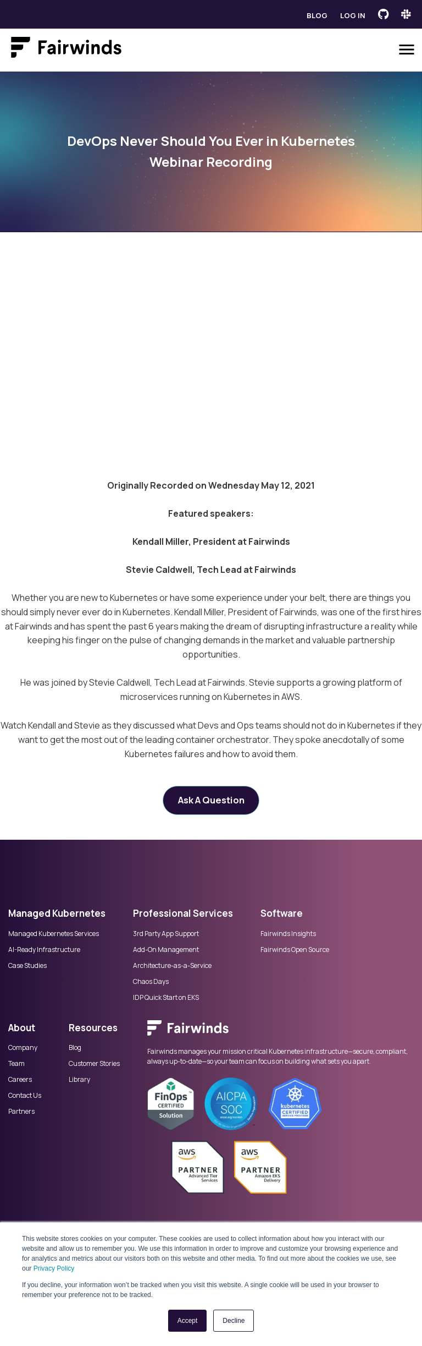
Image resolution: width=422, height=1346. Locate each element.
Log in (352, 15)
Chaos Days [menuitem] (151, 981)
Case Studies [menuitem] (27, 965)
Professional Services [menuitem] (183, 913)
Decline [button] (234, 1321)
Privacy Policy (54, 1268)
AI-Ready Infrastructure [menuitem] (44, 949)
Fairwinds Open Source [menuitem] (294, 949)
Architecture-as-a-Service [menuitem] (172, 965)
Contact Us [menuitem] (24, 1095)
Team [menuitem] (16, 1063)
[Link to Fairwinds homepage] (66, 49)
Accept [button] (187, 1321)
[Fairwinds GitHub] (383, 14)
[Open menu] (407, 49)
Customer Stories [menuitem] (94, 1063)
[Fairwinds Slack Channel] (406, 14)
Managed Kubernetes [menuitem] (57, 913)
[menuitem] (280, 1033)
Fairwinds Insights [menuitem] (288, 933)
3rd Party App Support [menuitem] (166, 933)
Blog (317, 15)
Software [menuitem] (281, 913)
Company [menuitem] (22, 1047)
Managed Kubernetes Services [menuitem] (53, 933)
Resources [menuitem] (93, 1027)
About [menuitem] (21, 1027)
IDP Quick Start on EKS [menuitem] (166, 997)
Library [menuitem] (79, 1079)
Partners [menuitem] (21, 1111)
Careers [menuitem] (20, 1079)
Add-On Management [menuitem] (166, 949)
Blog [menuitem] (75, 1047)
